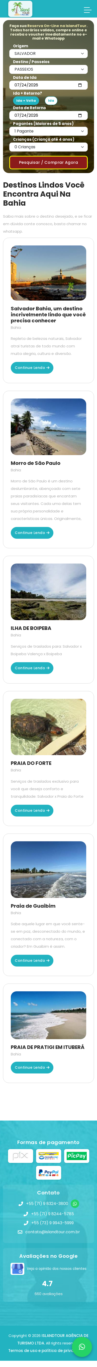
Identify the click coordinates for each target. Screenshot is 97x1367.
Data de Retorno (29, 107)
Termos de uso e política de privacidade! (48, 1350)
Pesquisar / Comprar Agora (48, 162)
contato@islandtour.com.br (52, 1232)
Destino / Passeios (31, 61)
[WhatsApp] (75, 1203)
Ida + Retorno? (27, 93)
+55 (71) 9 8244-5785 (52, 1214)
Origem (20, 46)
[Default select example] (48, 53)
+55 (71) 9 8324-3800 (47, 1203)
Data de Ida (25, 77)
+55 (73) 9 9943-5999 (52, 1223)
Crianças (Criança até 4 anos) (43, 139)
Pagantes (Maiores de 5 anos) (43, 123)
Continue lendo (32, 367)
